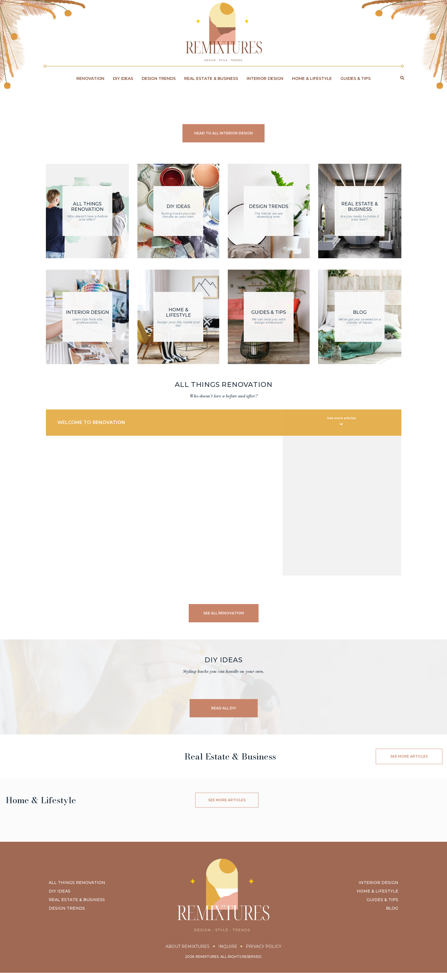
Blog (392, 908)
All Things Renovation (77, 883)
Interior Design (265, 78)
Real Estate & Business (211, 78)
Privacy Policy (265, 946)
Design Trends (159, 78)
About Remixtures (186, 946)
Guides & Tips (355, 78)
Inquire (227, 946)
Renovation (90, 78)
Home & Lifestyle (312, 78)
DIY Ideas (123, 78)
